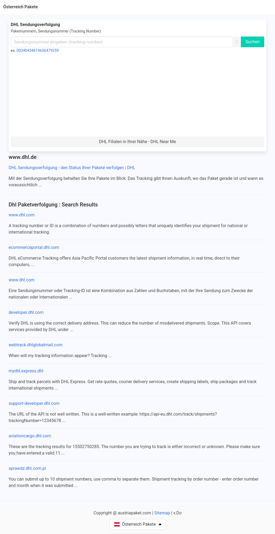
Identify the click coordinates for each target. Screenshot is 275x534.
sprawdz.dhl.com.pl (27, 468)
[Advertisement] (137, 96)
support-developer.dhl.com (34, 403)
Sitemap (162, 512)
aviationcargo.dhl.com (30, 435)
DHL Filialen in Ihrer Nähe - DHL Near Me (137, 141)
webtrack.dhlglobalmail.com (36, 344)
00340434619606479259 (38, 50)
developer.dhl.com (26, 312)
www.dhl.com (22, 214)
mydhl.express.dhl (26, 370)
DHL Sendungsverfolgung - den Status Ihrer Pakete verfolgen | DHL (72, 167)
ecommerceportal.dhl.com (34, 247)
